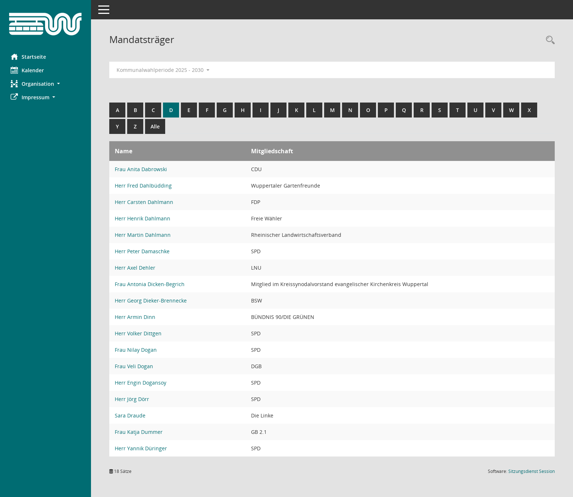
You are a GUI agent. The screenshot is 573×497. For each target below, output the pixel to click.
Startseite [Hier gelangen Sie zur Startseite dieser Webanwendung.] (28, 56)
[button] (45, 83)
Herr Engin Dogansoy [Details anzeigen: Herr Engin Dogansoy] (141, 382)
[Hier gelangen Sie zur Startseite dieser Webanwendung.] (45, 24)
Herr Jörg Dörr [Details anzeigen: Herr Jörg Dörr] (132, 399)
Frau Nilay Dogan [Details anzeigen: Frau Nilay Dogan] (136, 349)
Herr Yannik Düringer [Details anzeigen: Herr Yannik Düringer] (141, 448)
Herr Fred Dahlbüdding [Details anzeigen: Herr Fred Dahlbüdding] (143, 185)
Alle (155, 126)
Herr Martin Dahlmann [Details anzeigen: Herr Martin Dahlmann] (143, 234)
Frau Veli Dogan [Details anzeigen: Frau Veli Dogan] (134, 366)
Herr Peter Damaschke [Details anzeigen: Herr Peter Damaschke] (142, 251)
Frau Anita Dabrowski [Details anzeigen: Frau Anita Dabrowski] (141, 169)
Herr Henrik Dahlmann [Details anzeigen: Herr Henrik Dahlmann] (143, 218)
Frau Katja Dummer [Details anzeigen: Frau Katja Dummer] (139, 431)
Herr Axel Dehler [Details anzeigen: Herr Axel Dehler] (135, 267)
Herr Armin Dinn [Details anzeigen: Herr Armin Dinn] (135, 316)
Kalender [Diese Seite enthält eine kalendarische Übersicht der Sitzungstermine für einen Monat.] (27, 70)
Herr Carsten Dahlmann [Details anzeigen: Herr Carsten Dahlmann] (144, 202)
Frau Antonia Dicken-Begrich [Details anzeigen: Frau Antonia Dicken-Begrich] (150, 284)
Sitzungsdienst (531, 471)
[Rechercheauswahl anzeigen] (548, 40)
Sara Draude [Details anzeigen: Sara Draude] (130, 415)
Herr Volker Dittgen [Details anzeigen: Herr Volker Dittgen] (138, 333)
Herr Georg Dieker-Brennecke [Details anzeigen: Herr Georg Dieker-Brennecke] (151, 300)
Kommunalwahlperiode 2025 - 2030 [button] (163, 69)
